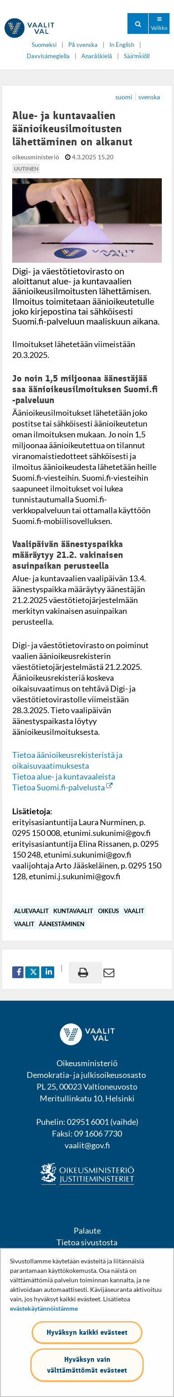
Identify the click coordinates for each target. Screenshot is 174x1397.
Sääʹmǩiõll (137, 56)
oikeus (108, 910)
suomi (124, 97)
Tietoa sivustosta (87, 1242)
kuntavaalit (73, 910)
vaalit (134, 910)
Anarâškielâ (96, 56)
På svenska (83, 45)
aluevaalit (31, 910)
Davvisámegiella (48, 56)
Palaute (87, 1230)
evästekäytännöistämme (44, 1308)
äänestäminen (62, 924)
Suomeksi (44, 45)
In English (121, 45)
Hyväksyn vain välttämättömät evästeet (87, 1364)
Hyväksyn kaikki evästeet (87, 1332)
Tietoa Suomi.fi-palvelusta (62, 787)
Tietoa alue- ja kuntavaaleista (63, 776)
